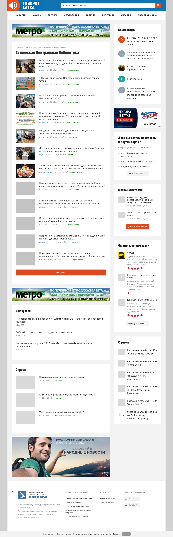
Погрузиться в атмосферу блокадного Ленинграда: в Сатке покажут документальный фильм (72, 237)
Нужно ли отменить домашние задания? (61, 375)
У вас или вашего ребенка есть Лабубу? (61, 410)
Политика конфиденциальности (77, 505)
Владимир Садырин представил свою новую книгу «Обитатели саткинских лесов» (66, 131)
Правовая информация (73, 501)
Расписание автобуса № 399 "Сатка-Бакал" (142, 402)
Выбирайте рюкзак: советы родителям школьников (44, 331)
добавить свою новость (137, 227)
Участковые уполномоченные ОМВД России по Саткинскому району (142, 415)
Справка (123, 342)
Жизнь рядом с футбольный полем (141, 213)
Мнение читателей (130, 190)
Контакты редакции (107, 497)
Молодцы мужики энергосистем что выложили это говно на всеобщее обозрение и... (141, 93)
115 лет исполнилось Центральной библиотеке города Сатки (69, 79)
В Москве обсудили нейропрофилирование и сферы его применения (140, 199)
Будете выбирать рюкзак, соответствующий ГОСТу (67, 392)
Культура (43, 70)
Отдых (42, 154)
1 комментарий (69, 413)
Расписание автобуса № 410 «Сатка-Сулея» (142, 363)
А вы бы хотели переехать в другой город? (137, 140)
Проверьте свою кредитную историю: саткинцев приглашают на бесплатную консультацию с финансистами (72, 254)
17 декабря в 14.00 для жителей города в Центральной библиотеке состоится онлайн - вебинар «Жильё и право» (71, 167)
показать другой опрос (138, 174)
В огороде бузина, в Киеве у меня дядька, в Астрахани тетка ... (142, 41)
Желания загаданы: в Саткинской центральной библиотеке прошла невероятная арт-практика (72, 149)
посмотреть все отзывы (137, 324)
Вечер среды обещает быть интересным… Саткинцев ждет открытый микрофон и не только (72, 219)
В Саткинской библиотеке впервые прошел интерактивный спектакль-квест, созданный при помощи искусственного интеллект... (72, 63)
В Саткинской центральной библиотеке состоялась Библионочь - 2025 (67, 96)
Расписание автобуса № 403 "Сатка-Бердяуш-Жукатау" (142, 352)
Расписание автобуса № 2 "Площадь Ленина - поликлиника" (140, 375)
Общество (44, 122)
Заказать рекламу (107, 501)
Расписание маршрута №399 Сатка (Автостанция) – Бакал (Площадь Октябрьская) (54, 343)
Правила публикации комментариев (78, 497)
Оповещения (45, 172)
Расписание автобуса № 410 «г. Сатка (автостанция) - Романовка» (142, 390)
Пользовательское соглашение (76, 515)
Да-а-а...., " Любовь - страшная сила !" (137, 68)
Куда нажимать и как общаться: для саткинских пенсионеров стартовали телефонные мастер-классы (69, 202)
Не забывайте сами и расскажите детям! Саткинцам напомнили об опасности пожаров (59, 319)
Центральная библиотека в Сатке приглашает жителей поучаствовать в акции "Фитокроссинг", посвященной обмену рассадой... (69, 115)
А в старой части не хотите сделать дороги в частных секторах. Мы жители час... (141, 55)
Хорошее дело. (134, 79)
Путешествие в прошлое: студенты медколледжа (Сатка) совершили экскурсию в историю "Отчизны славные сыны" (72, 184)
